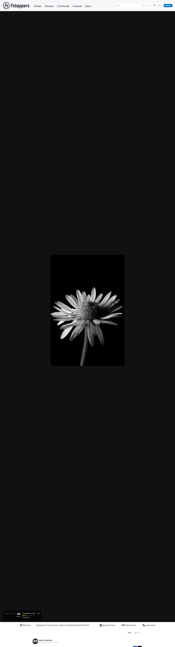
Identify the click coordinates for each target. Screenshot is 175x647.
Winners (25, 625)
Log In (160, 5)
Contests (77, 6)
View (129, 632)
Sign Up (168, 5)
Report (137, 632)
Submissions (129, 625)
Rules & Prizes (107, 625)
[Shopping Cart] (154, 5)
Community (63, 6)
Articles (38, 6)
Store (88, 6)
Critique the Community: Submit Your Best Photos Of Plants (62, 625)
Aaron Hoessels (45, 640)
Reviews (49, 6)
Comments (148, 625)
